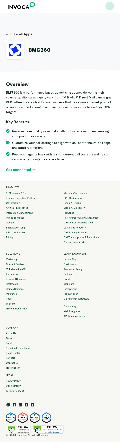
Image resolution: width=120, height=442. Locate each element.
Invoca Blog (70, 259)
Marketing (11, 259)
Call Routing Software (75, 232)
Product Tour (71, 293)
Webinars (69, 283)
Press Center (13, 352)
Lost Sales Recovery (75, 227)
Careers (10, 338)
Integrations (70, 288)
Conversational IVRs (75, 242)
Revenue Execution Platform (21, 198)
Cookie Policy (13, 385)
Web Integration (72, 311)
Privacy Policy (13, 380)
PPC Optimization (73, 198)
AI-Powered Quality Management (81, 217)
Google (10, 222)
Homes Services (15, 288)
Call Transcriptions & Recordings (81, 237)
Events (67, 279)
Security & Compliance (18, 348)
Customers (70, 264)
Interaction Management (19, 212)
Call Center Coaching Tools (78, 222)
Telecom (10, 303)
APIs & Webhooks (15, 232)
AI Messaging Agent (16, 193)
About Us (11, 333)
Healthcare (12, 283)
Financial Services (16, 279)
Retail (9, 298)
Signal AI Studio (72, 202)
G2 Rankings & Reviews (76, 298)
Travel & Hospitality (16, 308)
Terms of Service (15, 390)
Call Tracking (13, 202)
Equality (10, 343)
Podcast (68, 274)
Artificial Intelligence (17, 207)
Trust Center (13, 367)
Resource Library (73, 269)
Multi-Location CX (16, 269)
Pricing (9, 237)
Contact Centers (15, 264)
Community (70, 306)
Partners (10, 357)
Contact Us (12, 362)
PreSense (69, 212)
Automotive (12, 274)
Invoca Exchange (15, 217)
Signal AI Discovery (74, 207)
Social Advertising (15, 227)
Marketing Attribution (75, 193)
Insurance (11, 293)
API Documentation (74, 316)
